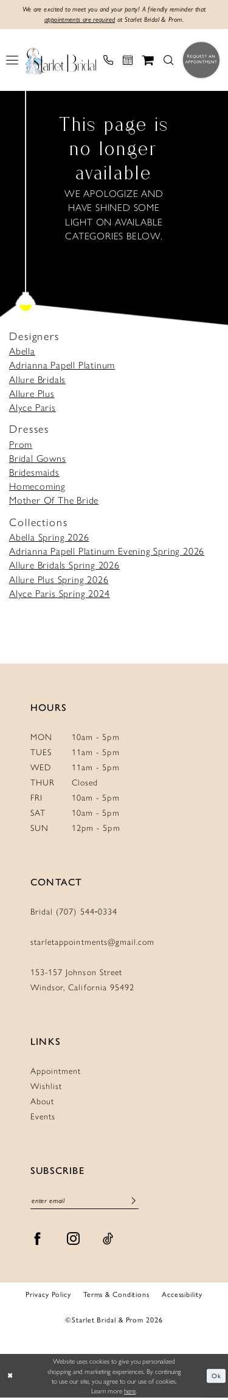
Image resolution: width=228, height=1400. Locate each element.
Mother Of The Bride (53, 501)
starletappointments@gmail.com (92, 942)
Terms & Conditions (116, 1296)
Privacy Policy (48, 1296)
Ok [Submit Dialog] (216, 1377)
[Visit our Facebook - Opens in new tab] (37, 1240)
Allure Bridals (37, 380)
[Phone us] (108, 61)
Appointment (55, 1071)
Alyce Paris (32, 408)
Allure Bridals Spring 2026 (64, 566)
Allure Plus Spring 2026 (58, 580)
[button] (12, 61)
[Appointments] (127, 61)
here (130, 1393)
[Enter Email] (84, 1202)
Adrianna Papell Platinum (62, 366)
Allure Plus (32, 394)
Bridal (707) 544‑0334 (74, 912)
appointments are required (76, 20)
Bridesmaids (34, 473)
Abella (22, 352)
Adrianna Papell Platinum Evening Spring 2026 (106, 552)
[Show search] (168, 61)
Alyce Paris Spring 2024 (59, 594)
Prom (20, 445)
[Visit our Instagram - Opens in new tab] (73, 1240)
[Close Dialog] (10, 1378)
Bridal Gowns (37, 459)
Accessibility (182, 1296)
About (42, 1102)
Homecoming (37, 487)
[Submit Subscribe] (133, 1201)
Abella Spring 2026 (49, 538)
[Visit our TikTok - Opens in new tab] (108, 1240)
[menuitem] (12, 61)
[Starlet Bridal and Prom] (60, 61)
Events (42, 1117)
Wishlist (46, 1087)
